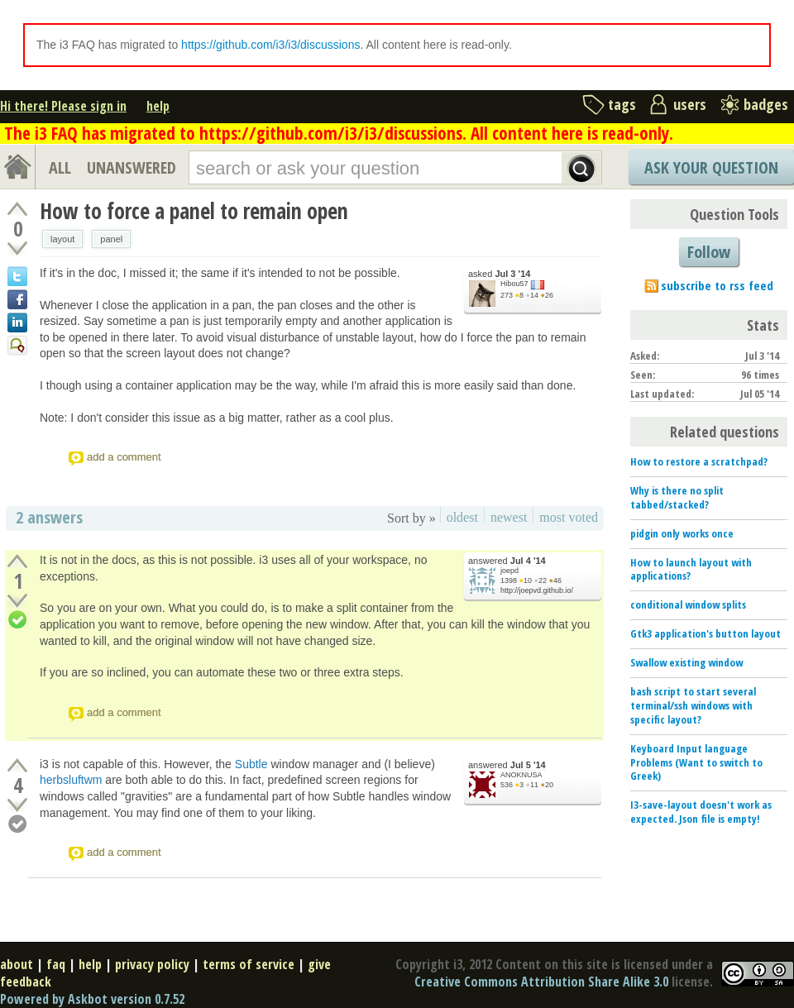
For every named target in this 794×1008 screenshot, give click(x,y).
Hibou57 (514, 283)
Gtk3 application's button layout (705, 633)
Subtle (251, 764)
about (16, 964)
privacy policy (152, 964)
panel (111, 239)
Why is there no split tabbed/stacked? (677, 497)
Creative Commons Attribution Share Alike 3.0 (541, 981)
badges (766, 104)
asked (499, 274)
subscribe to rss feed (717, 285)
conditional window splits (688, 604)
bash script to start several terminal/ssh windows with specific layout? (693, 705)
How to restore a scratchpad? (699, 461)
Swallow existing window (686, 662)
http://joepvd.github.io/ (536, 590)
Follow (708, 252)
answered (507, 561)
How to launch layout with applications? (691, 569)
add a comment (124, 457)
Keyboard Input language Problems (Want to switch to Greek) (696, 762)
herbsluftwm (71, 779)
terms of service (248, 964)
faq (55, 964)
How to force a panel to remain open (194, 211)
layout (62, 239)
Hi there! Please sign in (63, 106)
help (158, 106)
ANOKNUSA (521, 775)
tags (622, 104)
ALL (60, 167)
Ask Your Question (711, 167)
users (689, 104)
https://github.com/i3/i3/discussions (270, 44)
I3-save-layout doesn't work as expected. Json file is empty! (701, 811)
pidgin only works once (682, 533)
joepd (509, 570)
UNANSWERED (131, 167)
